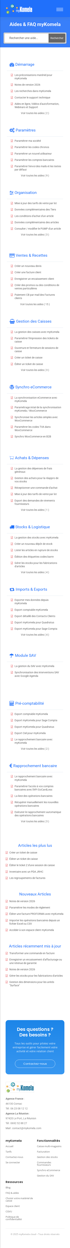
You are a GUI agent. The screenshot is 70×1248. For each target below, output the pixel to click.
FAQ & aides (12, 1193)
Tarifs (9, 1151)
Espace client (13, 1206)
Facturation (43, 1151)
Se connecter (13, 1162)
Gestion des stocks (47, 1157)
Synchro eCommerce (48, 1170)
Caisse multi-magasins (49, 1146)
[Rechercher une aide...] (27, 38)
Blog (8, 1187)
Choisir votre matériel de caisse (19, 1199)
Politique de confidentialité (14, 1218)
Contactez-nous (14, 1157)
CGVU (9, 1211)
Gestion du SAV (45, 1175)
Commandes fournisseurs (44, 1163)
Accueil (9, 1146)
